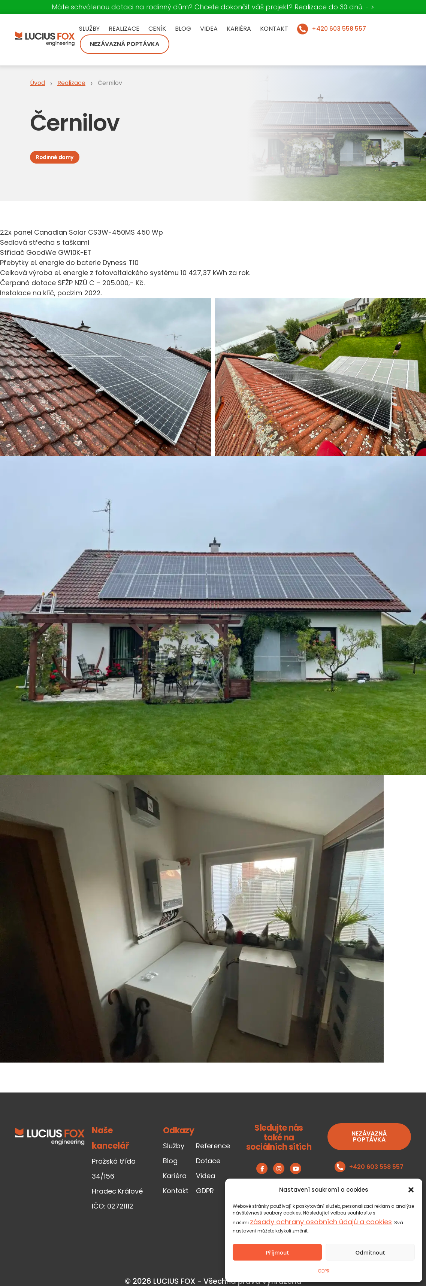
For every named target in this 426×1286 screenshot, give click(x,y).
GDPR (324, 1271)
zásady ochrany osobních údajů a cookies (321, 1221)
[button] (411, 1190)
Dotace (208, 1160)
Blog (183, 28)
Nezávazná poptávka (124, 44)
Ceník (157, 28)
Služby (89, 28)
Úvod (37, 83)
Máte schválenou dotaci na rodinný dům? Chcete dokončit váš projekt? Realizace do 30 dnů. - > (213, 7)
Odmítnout (370, 1252)
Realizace (124, 28)
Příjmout (277, 1252)
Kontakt (274, 28)
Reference (213, 1146)
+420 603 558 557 (339, 28)
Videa (209, 28)
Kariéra (239, 28)
